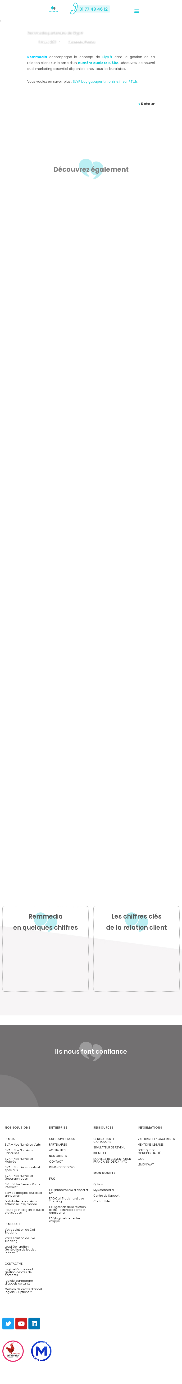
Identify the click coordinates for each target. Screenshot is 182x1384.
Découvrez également (91, 169)
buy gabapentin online (99, 81)
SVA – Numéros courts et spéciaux (22, 1189)
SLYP (77, 81)
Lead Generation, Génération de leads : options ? (20, 1271)
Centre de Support (106, 1217)
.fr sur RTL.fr (127, 81)
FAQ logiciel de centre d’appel (64, 1241)
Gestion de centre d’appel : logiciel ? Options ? (24, 1311)
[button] (137, 11)
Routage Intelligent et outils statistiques (24, 1232)
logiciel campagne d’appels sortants (19, 1303)
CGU (141, 1180)
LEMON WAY (146, 1186)
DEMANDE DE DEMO (61, 1188)
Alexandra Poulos (82, 41)
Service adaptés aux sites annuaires (23, 1215)
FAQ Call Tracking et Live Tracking (66, 1221)
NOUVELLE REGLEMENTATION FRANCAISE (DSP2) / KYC (112, 1181)
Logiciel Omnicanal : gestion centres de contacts (19, 1293)
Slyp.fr (107, 57)
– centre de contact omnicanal (67, 1232)
